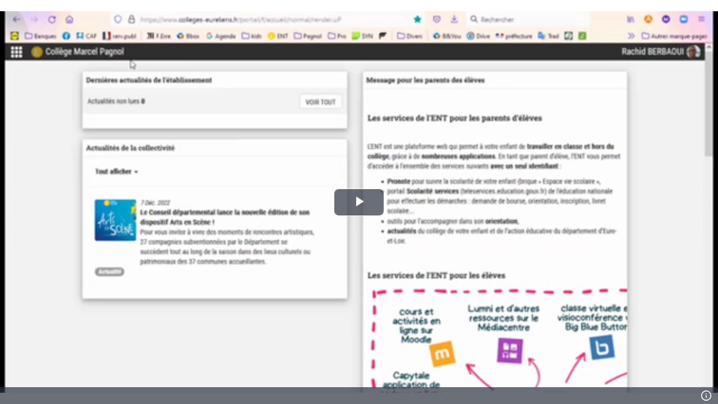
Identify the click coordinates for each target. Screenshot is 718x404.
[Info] (706, 395)
